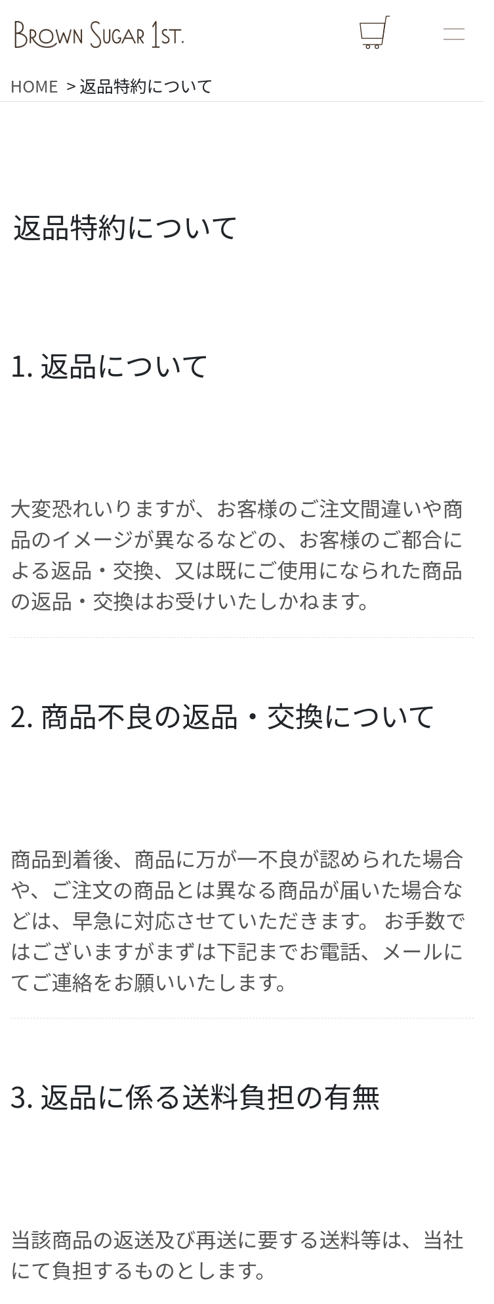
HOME (34, 85)
